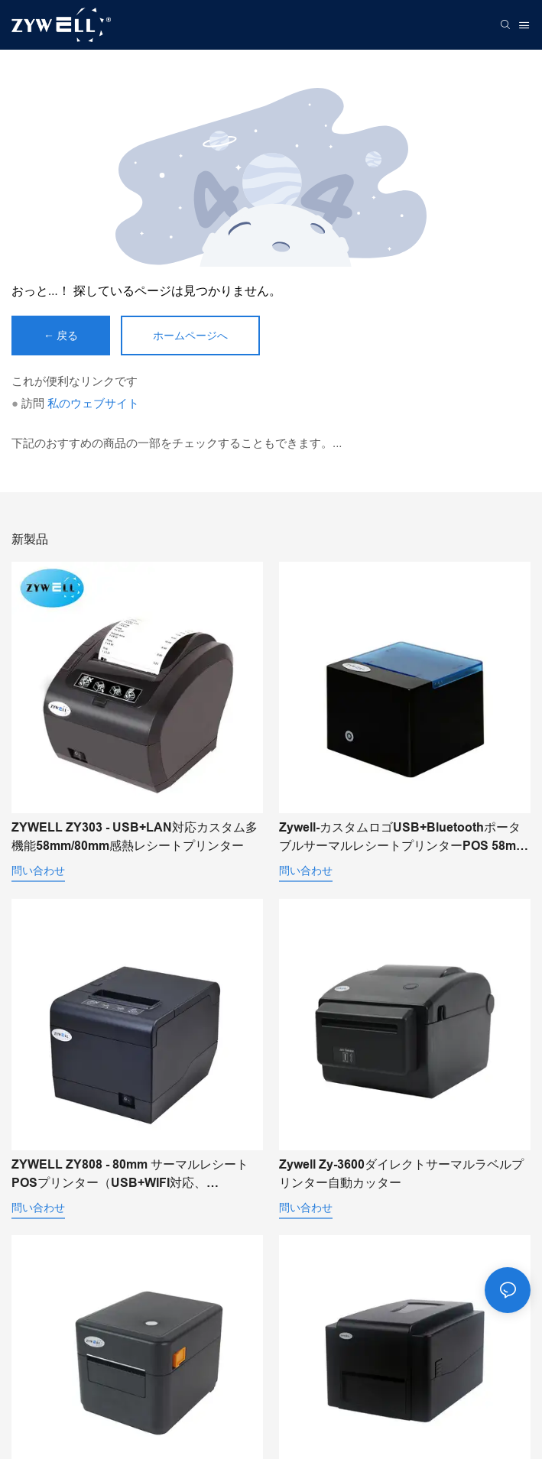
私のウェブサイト (93, 403)
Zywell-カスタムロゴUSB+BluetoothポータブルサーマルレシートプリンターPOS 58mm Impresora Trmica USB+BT (403, 838)
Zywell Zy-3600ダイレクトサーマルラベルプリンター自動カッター (401, 1173)
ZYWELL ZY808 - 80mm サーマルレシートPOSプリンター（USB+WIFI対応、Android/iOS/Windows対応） (129, 1175)
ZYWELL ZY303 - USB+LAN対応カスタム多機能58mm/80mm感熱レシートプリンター (134, 836)
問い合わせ (38, 870)
